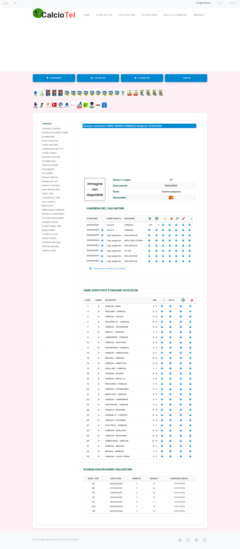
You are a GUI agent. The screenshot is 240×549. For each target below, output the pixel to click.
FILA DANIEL (47, 173)
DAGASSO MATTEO (51, 157)
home (86, 15)
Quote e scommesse (175, 15)
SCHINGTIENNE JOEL (51, 226)
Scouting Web (127, 15)
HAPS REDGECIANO (51, 189)
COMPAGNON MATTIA (52, 149)
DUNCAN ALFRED (50, 165)
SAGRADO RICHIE (50, 222)
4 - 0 (155, 430)
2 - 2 (155, 311)
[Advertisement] (120, 46)
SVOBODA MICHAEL (51, 242)
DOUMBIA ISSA (49, 161)
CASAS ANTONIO (50, 145)
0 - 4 (155, 415)
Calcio (58, 14)
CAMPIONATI (54, 78)
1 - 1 (155, 332)
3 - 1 (155, 353)
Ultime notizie (104, 15)
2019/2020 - (95, 261)
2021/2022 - (95, 250)
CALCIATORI (98, 78)
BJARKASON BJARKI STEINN (55, 132)
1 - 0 (155, 378)
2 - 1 (155, 306)
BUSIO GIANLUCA (50, 141)
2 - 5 (155, 394)
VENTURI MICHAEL (50, 246)
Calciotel (73, 539)
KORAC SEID (47, 193)
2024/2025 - (95, 230)
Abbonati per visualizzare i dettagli (107, 268)
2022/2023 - (95, 245)
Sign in (220, 3)
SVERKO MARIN (49, 238)
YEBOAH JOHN (49, 250)
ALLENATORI (142, 78)
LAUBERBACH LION (51, 197)
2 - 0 (155, 316)
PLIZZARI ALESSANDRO (53, 218)
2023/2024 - (95, 240)
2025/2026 (93, 225)
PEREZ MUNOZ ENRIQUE (53, 210)
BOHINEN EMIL (48, 136)
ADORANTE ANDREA (51, 128)
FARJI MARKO (48, 169)
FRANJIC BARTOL (50, 177)
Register (233, 3)
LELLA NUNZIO (49, 202)
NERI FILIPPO (48, 205)
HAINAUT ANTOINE (51, 185)
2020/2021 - (95, 256)
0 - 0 (154, 322)
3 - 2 (155, 337)
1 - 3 (155, 384)
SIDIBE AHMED (48, 230)
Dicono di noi (149, 15)
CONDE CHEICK (49, 153)
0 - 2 (155, 358)
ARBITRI (186, 78)
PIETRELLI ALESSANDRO (53, 214)
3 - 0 (155, 327)
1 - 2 (155, 404)
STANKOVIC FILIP (50, 234)
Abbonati (198, 15)
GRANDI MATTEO (50, 181)
